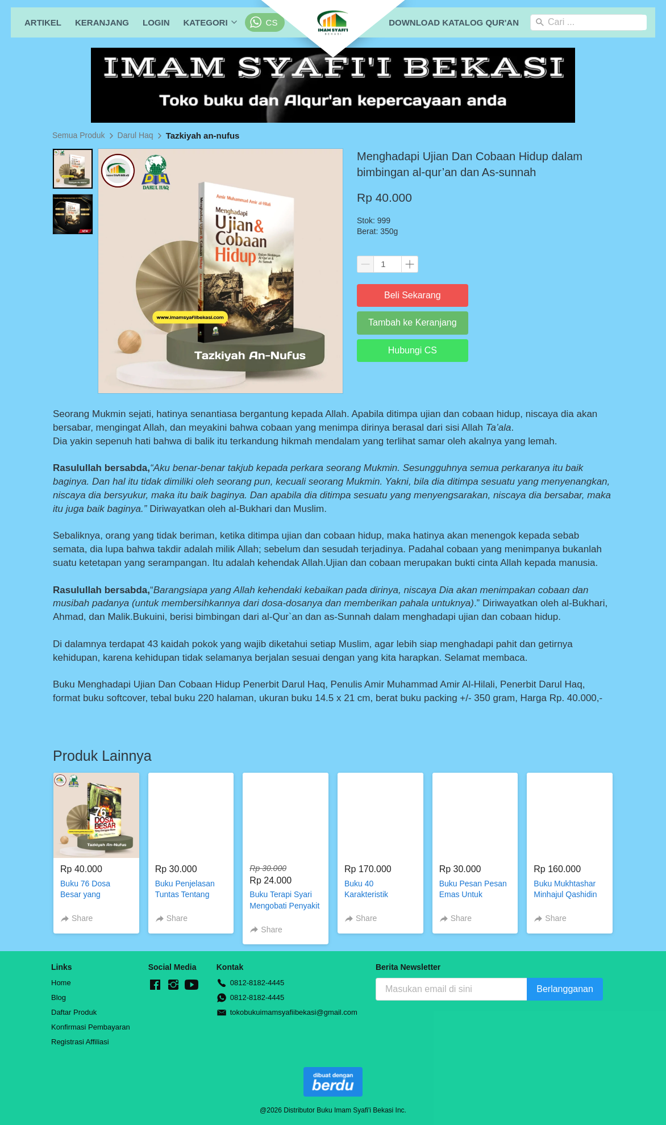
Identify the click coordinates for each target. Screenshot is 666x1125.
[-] (155, 985)
